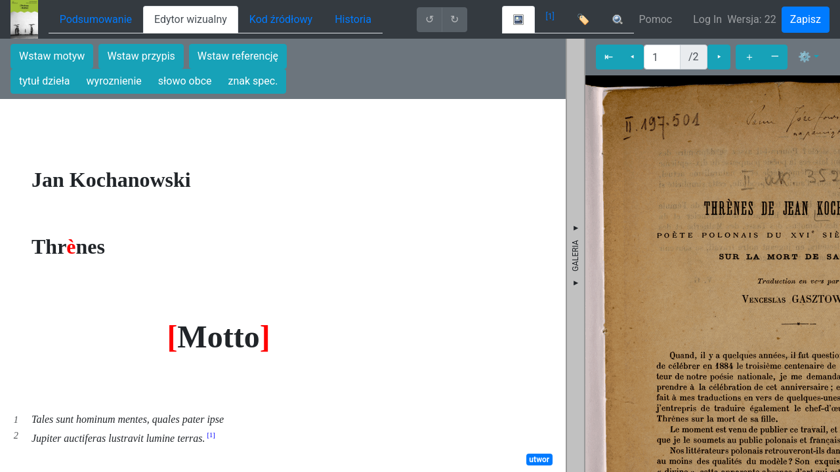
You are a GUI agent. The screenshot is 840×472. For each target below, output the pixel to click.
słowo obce (185, 81)
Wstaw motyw (52, 56)
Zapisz (805, 19)
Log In (707, 19)
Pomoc (656, 19)
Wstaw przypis (141, 56)
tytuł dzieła (44, 81)
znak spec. (253, 81)
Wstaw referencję (238, 56)
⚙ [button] (804, 56)
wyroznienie (114, 81)
